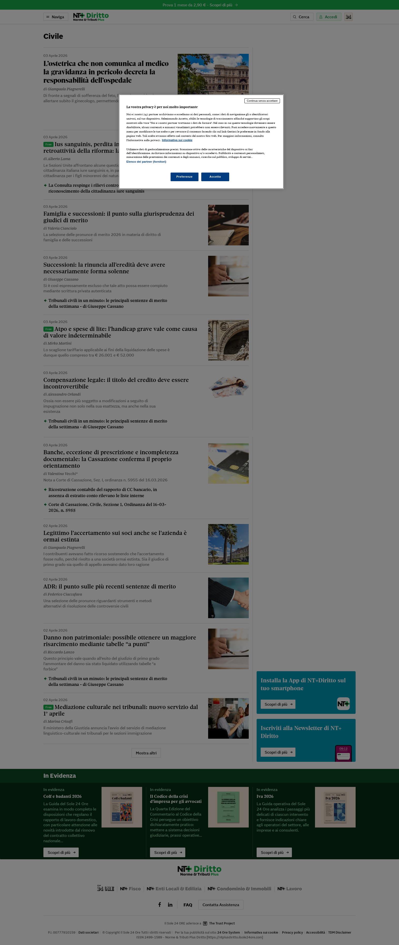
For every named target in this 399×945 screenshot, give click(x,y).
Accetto (215, 176)
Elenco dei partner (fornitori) (146, 161)
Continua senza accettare (262, 100)
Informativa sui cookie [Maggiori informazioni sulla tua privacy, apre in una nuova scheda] (177, 140)
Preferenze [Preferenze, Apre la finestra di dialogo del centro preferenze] (184, 176)
